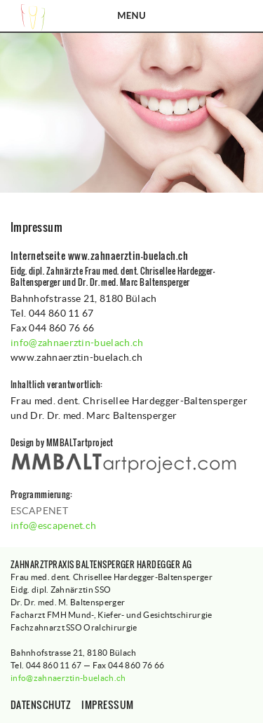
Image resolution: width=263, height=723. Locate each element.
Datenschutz (41, 704)
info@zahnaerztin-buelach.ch (77, 342)
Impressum (107, 704)
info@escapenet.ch (53, 525)
